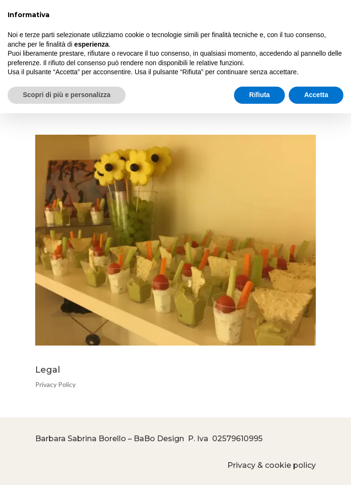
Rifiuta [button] (259, 95)
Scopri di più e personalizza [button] (66, 95)
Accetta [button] (316, 95)
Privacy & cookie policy (271, 465)
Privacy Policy (55, 384)
